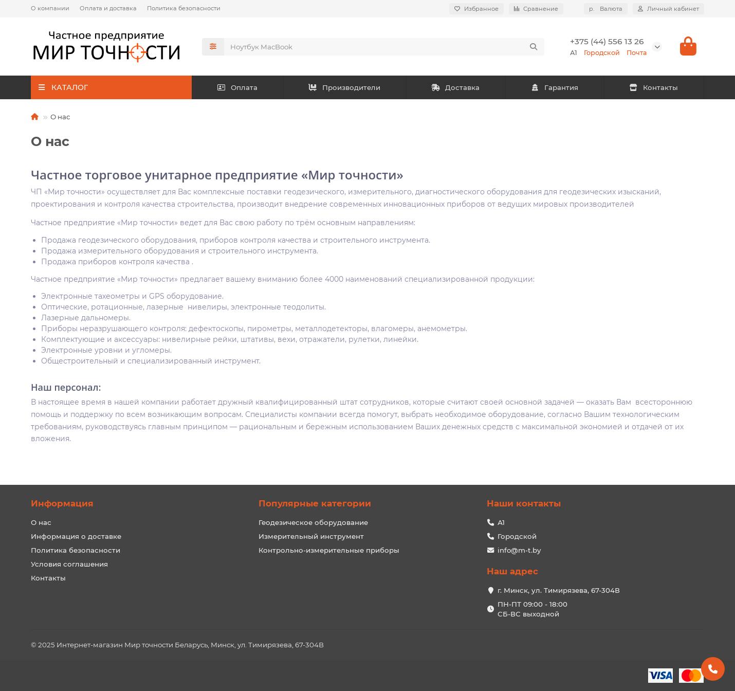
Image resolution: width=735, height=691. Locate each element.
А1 (501, 522)
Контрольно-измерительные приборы (329, 550)
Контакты (654, 87)
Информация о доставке (76, 536)
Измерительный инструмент (311, 536)
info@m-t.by (519, 550)
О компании (50, 8)
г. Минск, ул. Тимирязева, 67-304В (559, 590)
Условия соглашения (69, 564)
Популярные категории (315, 503)
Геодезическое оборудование (313, 522)
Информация (62, 503)
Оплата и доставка (108, 8)
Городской (517, 536)
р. (605, 8)
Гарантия (555, 87)
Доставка (455, 87)
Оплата (237, 87)
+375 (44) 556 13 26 (607, 41)
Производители (344, 87)
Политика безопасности (183, 8)
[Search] (384, 47)
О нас (41, 522)
